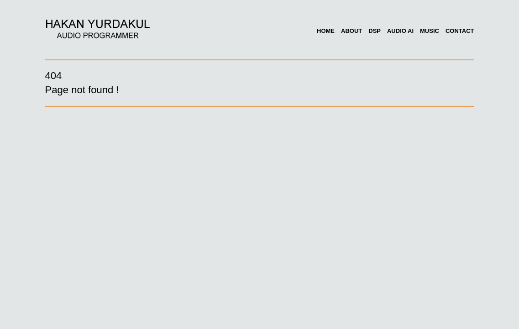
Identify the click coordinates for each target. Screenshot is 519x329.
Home (326, 30)
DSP (374, 30)
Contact (460, 30)
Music (429, 30)
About (351, 30)
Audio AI (400, 30)
